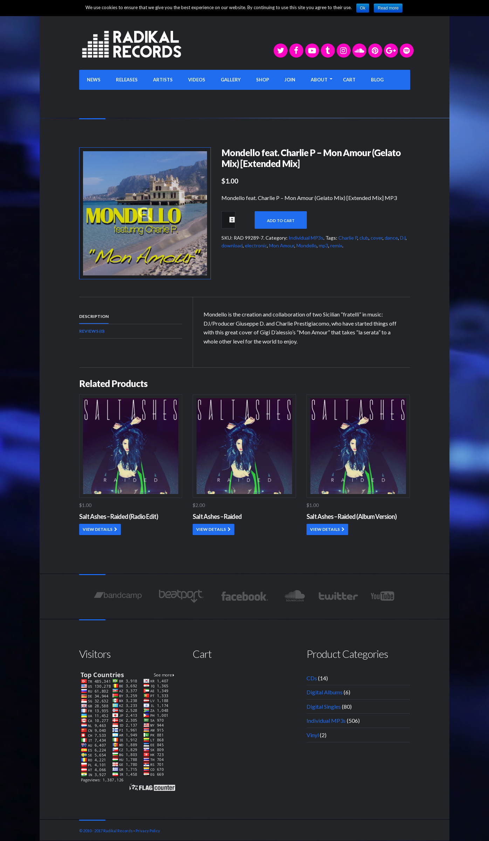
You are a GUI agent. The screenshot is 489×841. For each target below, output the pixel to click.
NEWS (94, 79)
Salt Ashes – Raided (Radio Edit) (118, 516)
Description (94, 316)
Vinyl (313, 735)
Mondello (306, 245)
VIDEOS (196, 79)
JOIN (289, 79)
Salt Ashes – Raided (217, 516)
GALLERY (231, 79)
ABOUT (319, 79)
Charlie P (347, 238)
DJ (403, 238)
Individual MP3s (306, 238)
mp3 (323, 245)
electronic (256, 245)
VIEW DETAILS (97, 529)
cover (377, 238)
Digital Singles (324, 706)
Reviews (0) (91, 331)
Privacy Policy (148, 830)
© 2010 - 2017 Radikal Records (106, 830)
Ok (362, 8)
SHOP (262, 79)
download (232, 245)
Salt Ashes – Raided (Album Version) (352, 516)
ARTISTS (163, 79)
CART (349, 79)
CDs (312, 678)
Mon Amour (281, 245)
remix (336, 245)
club (364, 238)
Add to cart (281, 220)
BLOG (377, 79)
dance (391, 238)
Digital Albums (325, 692)
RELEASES (127, 79)
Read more (388, 8)
